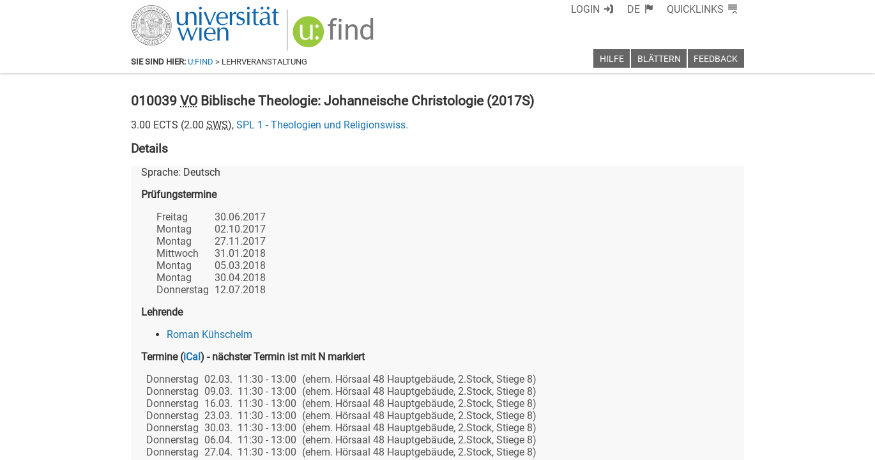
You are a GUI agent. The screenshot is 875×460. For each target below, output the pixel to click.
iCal (192, 357)
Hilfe (612, 59)
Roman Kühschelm (209, 334)
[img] (335, 36)
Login (585, 9)
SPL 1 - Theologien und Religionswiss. (322, 125)
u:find (200, 61)
